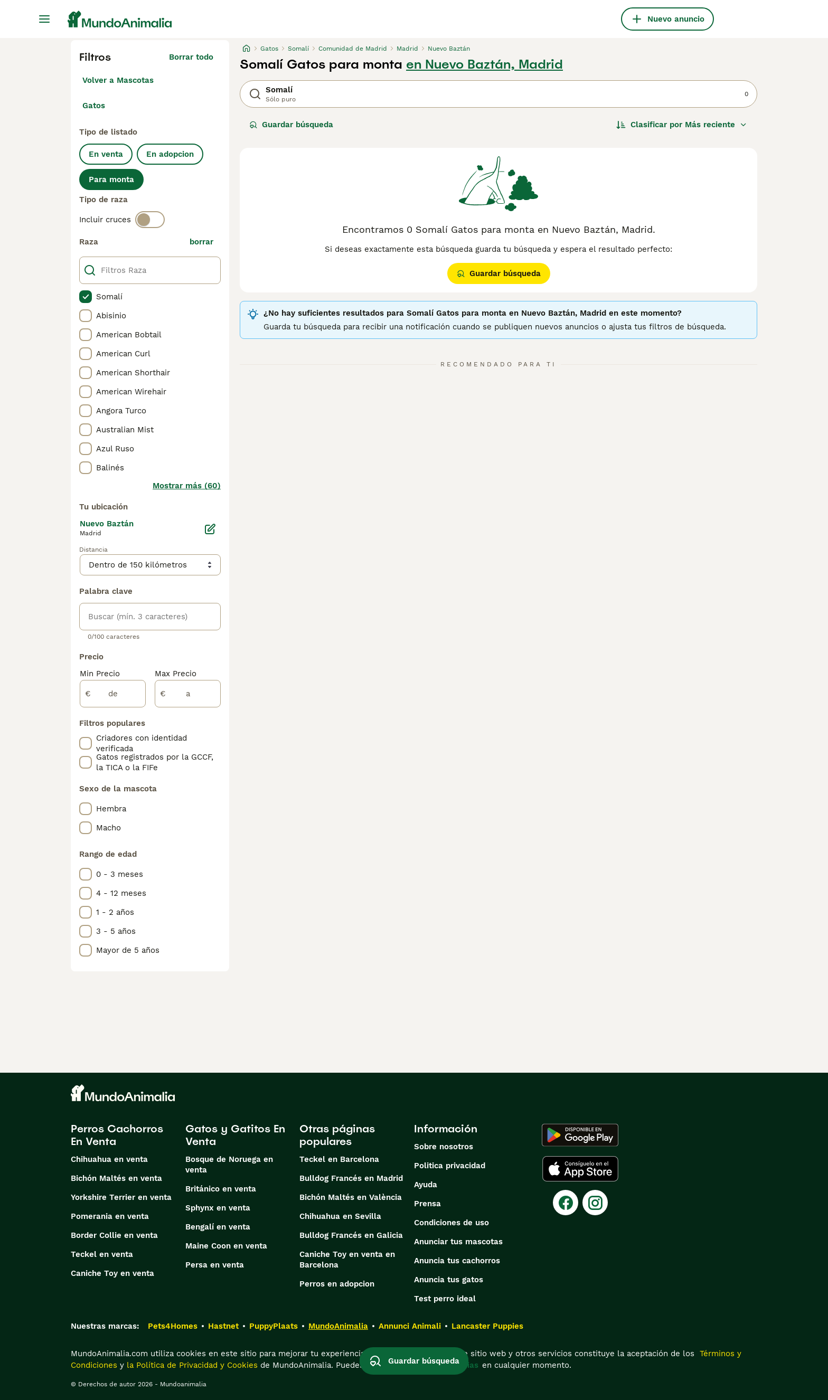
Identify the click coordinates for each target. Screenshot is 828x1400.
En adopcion (170, 154)
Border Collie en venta (114, 1235)
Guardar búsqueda (291, 124)
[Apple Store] (580, 1168)
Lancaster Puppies (487, 1326)
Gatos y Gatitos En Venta (235, 1135)
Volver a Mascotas (118, 80)
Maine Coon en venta (226, 1246)
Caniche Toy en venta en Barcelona (347, 1260)
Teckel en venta (102, 1254)
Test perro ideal (445, 1298)
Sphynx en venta (217, 1208)
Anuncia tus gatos (448, 1279)
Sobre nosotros (443, 1146)
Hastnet (223, 1326)
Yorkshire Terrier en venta (121, 1197)
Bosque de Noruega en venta (229, 1165)
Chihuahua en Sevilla (340, 1216)
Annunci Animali (410, 1326)
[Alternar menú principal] (44, 19)
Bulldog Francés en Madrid (351, 1178)
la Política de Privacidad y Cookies (191, 1365)
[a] (188, 693)
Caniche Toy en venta (112, 1273)
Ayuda (425, 1184)
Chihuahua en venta (109, 1159)
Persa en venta (214, 1265)
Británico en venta (220, 1189)
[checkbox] (85, 296)
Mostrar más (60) (187, 485)
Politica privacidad (449, 1165)
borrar (201, 242)
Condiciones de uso (451, 1222)
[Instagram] (595, 1202)
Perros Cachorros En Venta (117, 1135)
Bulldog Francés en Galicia (351, 1235)
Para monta (111, 179)
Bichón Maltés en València (350, 1197)
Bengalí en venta (217, 1227)
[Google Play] (580, 1135)
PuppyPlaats (273, 1326)
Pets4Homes (172, 1326)
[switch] (150, 219)
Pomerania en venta (110, 1216)
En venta (106, 154)
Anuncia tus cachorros (457, 1260)
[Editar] (210, 529)
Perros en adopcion (336, 1284)
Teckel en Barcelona (339, 1159)
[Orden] (681, 124)
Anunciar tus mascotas (458, 1241)
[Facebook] (565, 1202)
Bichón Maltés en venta (116, 1178)
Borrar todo (191, 57)
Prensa (427, 1203)
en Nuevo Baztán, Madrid (484, 64)
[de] (113, 693)
